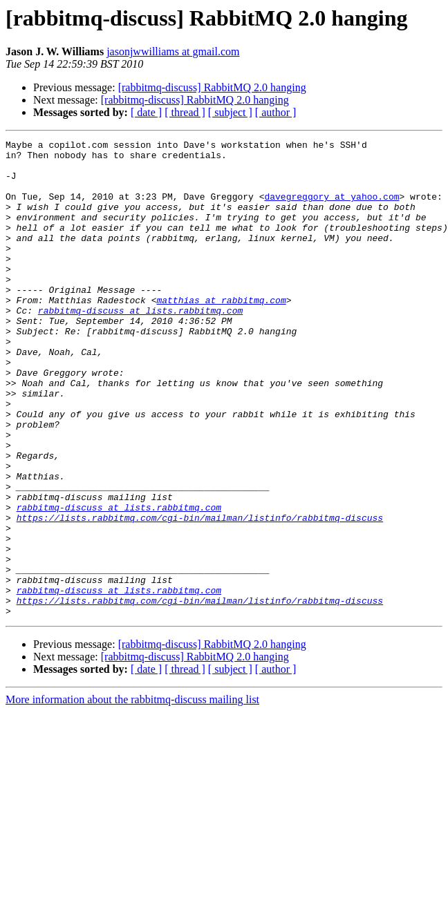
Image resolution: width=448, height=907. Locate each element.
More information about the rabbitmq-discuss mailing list (132, 795)
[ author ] (276, 112)
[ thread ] (185, 112)
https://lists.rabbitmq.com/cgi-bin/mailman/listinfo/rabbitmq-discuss (200, 594)
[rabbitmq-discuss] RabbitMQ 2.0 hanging (212, 87)
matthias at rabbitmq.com (221, 333)
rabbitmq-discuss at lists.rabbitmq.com (140, 345)
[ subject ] (230, 112)
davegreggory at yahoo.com (331, 208)
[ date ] (146, 112)
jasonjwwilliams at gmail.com (172, 51)
